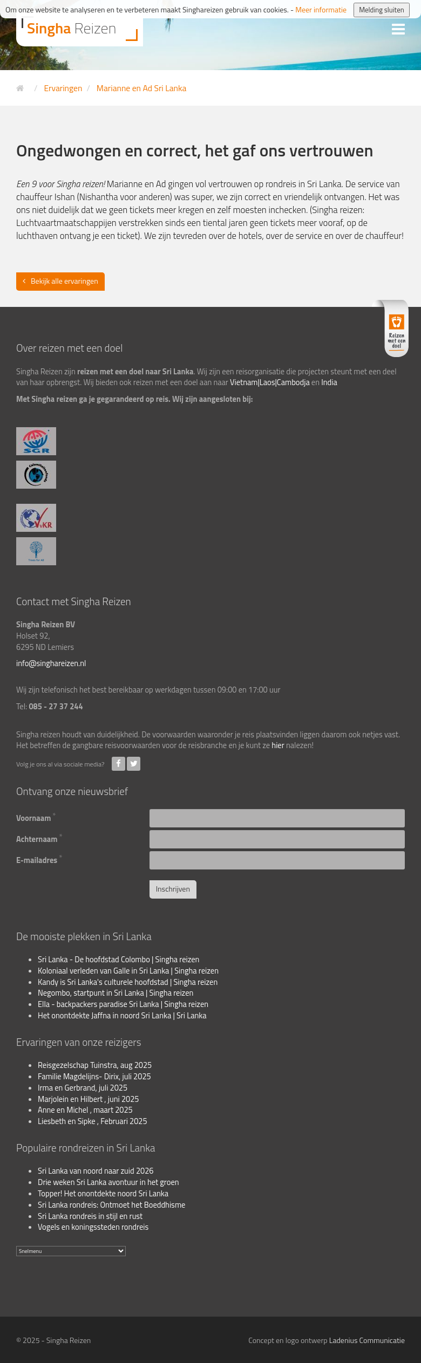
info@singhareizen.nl (51, 663)
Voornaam (36, 817)
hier (277, 745)
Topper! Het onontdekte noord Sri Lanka (103, 1194)
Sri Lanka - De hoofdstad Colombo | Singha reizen (118, 959)
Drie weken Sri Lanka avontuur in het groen (108, 1182)
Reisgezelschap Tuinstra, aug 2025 (95, 1065)
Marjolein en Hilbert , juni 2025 (88, 1099)
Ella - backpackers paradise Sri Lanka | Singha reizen (123, 1004)
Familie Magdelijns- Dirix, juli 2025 (94, 1077)
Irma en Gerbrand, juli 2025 (82, 1088)
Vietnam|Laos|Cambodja (270, 382)
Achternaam (39, 838)
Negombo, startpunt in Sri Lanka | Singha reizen (115, 993)
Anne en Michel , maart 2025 (85, 1110)
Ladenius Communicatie (367, 1340)
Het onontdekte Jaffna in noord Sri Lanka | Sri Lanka (122, 1016)
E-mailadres (39, 859)
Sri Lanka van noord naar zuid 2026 (96, 1171)
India (329, 382)
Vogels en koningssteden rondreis (93, 1227)
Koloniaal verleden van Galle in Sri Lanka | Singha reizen (128, 971)
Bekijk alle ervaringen (64, 280)
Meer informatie (321, 9)
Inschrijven (173, 888)
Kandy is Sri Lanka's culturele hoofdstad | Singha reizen (128, 982)
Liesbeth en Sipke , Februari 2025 (92, 1121)
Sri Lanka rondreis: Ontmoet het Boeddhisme (111, 1205)
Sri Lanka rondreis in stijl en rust (90, 1216)
